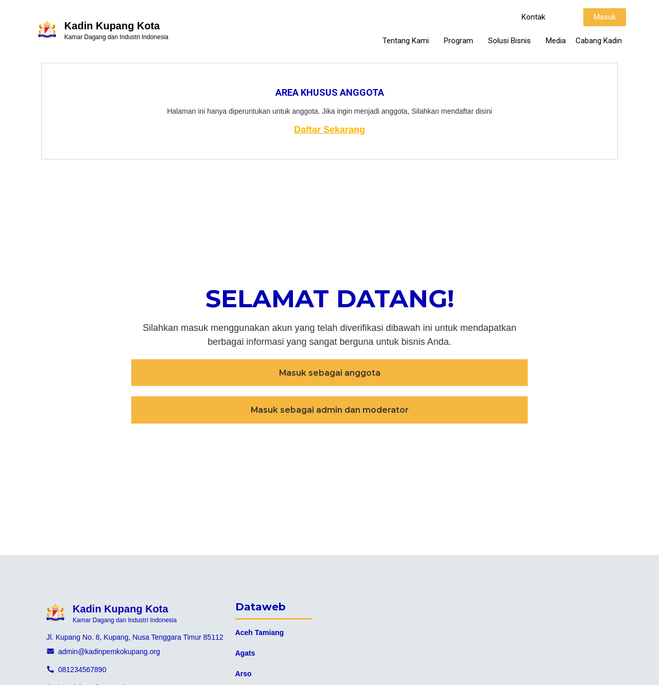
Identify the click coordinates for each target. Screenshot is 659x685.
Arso (243, 674)
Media (556, 40)
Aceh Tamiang (259, 632)
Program (461, 41)
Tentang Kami (408, 41)
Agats (245, 653)
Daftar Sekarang (329, 130)
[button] (533, 17)
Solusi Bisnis (512, 41)
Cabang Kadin (599, 40)
